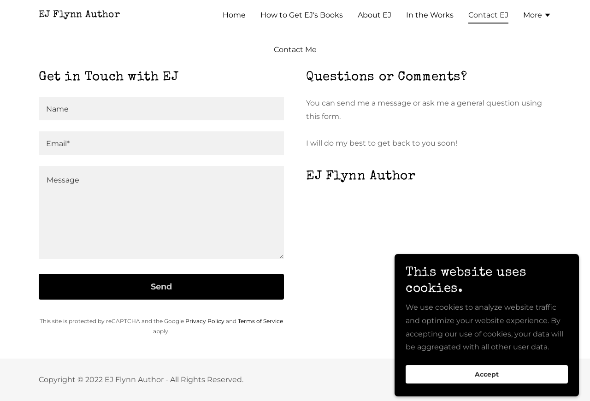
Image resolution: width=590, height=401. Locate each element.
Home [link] (234, 15)
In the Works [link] (430, 15)
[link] (79, 14)
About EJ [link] (374, 15)
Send (161, 287)
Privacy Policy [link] (204, 321)
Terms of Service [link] (260, 321)
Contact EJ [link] (488, 15)
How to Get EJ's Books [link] (301, 15)
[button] (537, 16)
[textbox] (161, 108)
